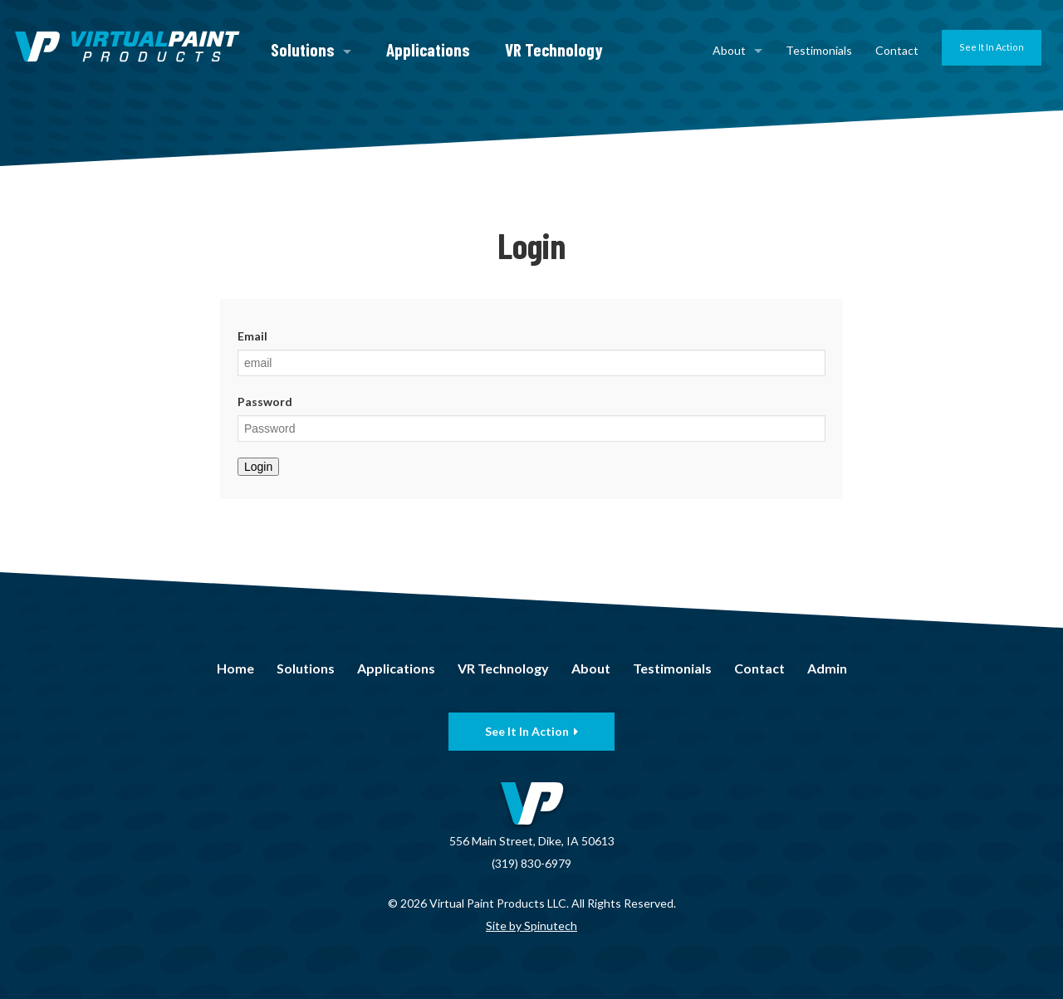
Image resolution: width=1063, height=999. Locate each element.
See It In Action (991, 47)
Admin (827, 668)
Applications (428, 49)
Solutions (311, 49)
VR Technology (554, 49)
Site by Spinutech (531, 925)
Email (252, 336)
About (737, 50)
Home (235, 668)
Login (258, 466)
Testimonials (819, 50)
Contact (896, 50)
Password (265, 401)
